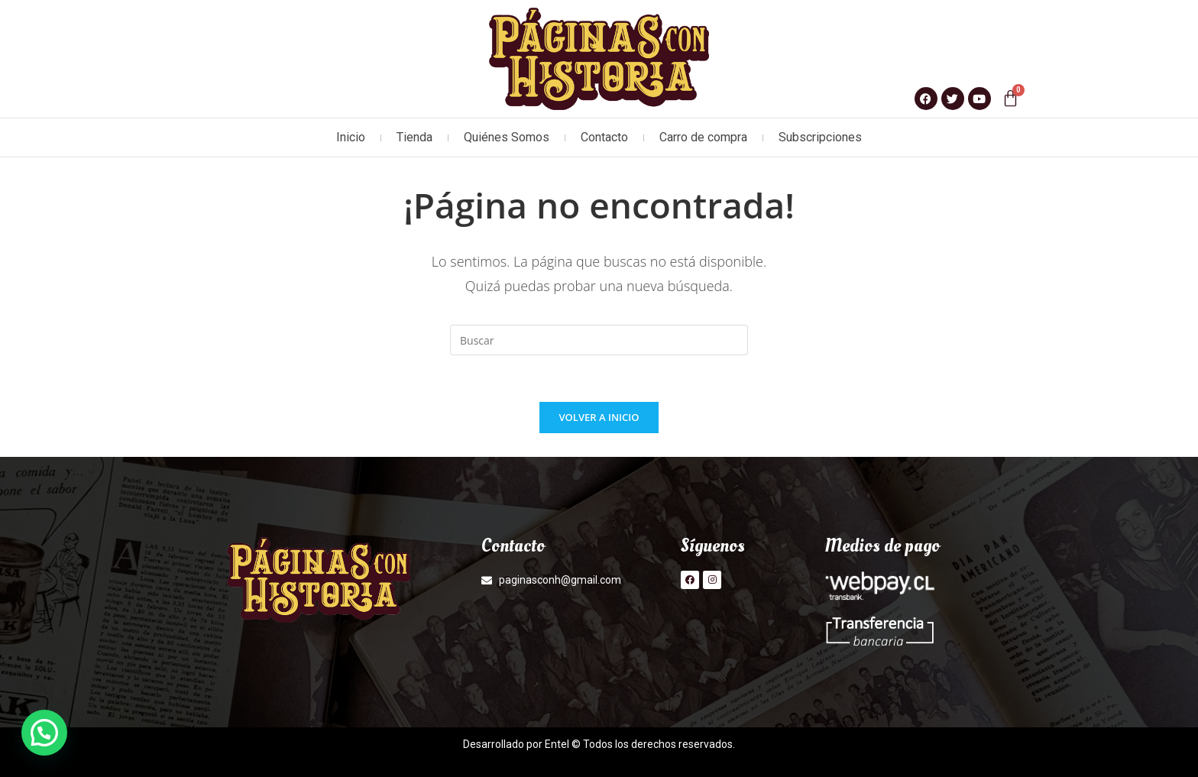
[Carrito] (1010, 98)
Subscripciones (820, 137)
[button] (44, 733)
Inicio (350, 137)
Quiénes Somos (506, 137)
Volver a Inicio (599, 417)
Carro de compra (703, 137)
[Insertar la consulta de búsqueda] (599, 340)
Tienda (414, 137)
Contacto (604, 137)
